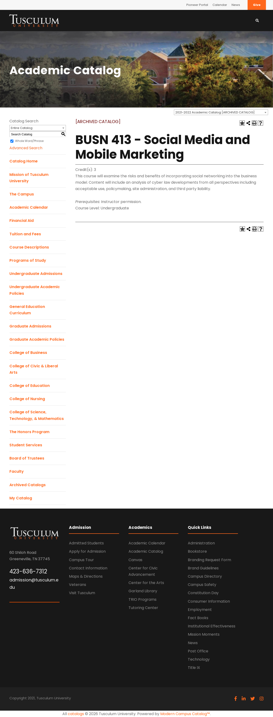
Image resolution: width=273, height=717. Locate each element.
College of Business (28, 352)
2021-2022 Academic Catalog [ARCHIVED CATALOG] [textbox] (215, 112)
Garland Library (142, 591)
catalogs (76, 714)
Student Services (25, 445)
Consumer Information (209, 601)
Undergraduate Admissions (35, 273)
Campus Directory (205, 576)
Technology (199, 659)
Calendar (220, 5)
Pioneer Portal (197, 5)
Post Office (198, 651)
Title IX (194, 667)
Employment (200, 609)
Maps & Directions (86, 576)
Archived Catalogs (27, 485)
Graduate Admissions (30, 326)
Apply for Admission (87, 551)
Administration (201, 543)
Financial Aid (21, 220)
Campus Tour (81, 560)
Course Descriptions (29, 247)
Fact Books (198, 618)
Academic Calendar (28, 207)
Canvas (135, 560)
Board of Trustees (26, 458)
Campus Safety (202, 584)
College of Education (29, 385)
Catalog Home (23, 161)
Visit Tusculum (82, 593)
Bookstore (197, 551)
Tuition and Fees (25, 234)
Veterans (77, 584)
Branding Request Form (209, 560)
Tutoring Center (143, 607)
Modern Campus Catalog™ (185, 714)
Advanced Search (25, 148)
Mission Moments (204, 634)
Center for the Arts (146, 582)
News (236, 5)
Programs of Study (27, 260)
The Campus (21, 194)
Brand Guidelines (203, 568)
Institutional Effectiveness (211, 626)
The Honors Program (29, 432)
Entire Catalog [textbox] (21, 128)
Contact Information (88, 568)
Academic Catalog (145, 551)
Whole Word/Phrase (29, 141)
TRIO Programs (142, 599)
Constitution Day (203, 593)
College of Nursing (27, 399)
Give (257, 5)
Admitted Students (86, 543)
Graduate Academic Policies (36, 339)
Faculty (16, 471)
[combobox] (221, 112)
